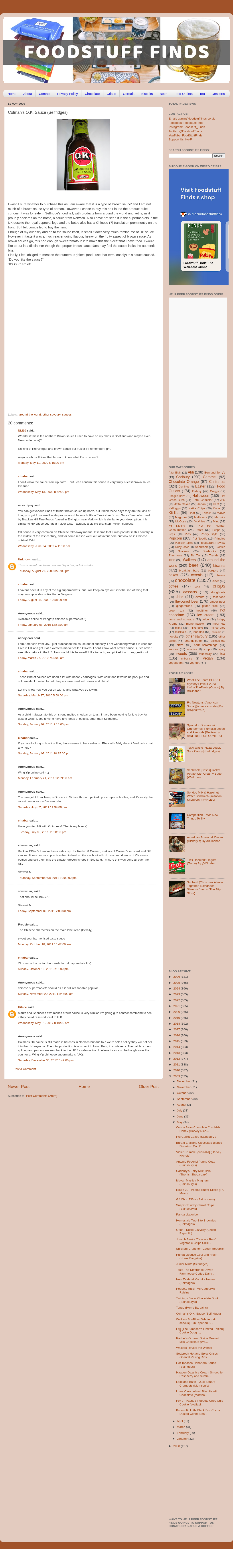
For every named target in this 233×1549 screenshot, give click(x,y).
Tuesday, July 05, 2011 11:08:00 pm (42, 832)
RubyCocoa (182, 547)
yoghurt (195, 662)
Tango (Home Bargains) (192, 1307)
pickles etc (218, 640)
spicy (221, 649)
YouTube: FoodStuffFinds (185, 135)
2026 (177, 976)
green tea (176, 610)
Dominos (184, 486)
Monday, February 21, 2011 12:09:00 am (45, 778)
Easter (200, 486)
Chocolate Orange (184, 482)
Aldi (191, 472)
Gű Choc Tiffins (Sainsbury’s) (195, 1199)
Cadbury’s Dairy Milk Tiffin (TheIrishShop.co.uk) (193, 1172)
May (180, 1122)
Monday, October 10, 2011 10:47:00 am (44, 944)
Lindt (191, 513)
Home (12, 94)
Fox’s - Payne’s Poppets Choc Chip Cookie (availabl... (199, 1402)
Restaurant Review (212, 542)
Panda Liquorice (187, 1214)
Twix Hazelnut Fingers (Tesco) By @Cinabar (201, 861)
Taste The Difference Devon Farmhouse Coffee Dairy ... (195, 1271)
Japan (201, 504)
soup (206, 649)
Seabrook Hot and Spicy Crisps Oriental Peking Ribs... (197, 1355)
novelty (173, 636)
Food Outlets (183, 94)
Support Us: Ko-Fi (180, 139)
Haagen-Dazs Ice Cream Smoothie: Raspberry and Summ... (199, 1374)
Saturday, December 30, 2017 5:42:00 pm (45, 1060)
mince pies (218, 627)
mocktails (180, 632)
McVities (199, 521)
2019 (177, 1017)
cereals (197, 575)
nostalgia (216, 632)
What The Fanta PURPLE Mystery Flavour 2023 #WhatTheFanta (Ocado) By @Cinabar (205, 685)
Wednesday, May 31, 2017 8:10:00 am (43, 1023)
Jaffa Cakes (182, 504)
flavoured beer (187, 601)
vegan (208, 658)
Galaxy (196, 491)
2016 (177, 1035)
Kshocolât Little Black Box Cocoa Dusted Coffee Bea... (198, 1412)
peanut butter (193, 640)
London (206, 513)
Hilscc (22, 1007)
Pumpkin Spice (184, 542)
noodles (199, 632)
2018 (177, 1023)
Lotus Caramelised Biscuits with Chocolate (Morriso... (197, 1393)
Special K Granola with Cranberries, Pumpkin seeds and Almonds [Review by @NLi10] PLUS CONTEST (206, 731)
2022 (177, 1000)
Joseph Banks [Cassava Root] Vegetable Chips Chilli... (196, 1241)
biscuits (219, 566)
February (183, 1433)
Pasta (199, 530)
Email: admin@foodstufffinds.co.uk (192, 118)
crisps (219, 586)
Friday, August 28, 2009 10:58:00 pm (42, 600)
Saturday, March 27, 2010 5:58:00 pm (43, 695)
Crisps (111, 94)
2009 (177, 1076)
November (184, 1087)
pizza (180, 645)
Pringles (219, 538)
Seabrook (201, 547)
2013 (177, 1053)
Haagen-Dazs (177, 496)
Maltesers (200, 517)
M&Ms (221, 513)
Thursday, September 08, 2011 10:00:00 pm (47, 877)
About (27, 94)
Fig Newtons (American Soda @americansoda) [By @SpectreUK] (205, 706)
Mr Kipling (177, 525)
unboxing (186, 658)
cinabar (23, 476)
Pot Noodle (199, 538)
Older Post (149, 1086)
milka (178, 627)
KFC (216, 504)
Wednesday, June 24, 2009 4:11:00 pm (44, 546)
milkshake (196, 627)
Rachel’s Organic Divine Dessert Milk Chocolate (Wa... (197, 1340)
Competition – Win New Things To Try (202, 816)
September (184, 1099)
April (180, 1421)
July (180, 1110)
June (180, 1116)
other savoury (51, 414)
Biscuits (147, 94)
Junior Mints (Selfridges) (192, 1264)
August (182, 1104)
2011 (177, 1064)
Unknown (25, 559)
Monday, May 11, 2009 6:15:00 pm (41, 462)
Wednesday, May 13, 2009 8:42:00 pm (43, 492)
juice (206, 619)
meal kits (219, 623)
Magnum (181, 517)
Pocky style (209, 534)
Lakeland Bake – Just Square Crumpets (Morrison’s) (195, 1383)
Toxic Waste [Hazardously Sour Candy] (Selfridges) (204, 749)
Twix (172, 560)
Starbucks (209, 551)
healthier (202, 610)
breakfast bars (189, 570)
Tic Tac (196, 555)
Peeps (216, 530)
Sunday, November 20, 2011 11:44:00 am (45, 993)
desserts (190, 592)
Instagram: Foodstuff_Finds (187, 127)
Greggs (214, 491)
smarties (192, 649)
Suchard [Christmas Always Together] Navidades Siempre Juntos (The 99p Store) (205, 888)
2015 (177, 1041)
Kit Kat (174, 513)
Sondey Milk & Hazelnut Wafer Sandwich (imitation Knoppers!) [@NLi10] (204, 796)
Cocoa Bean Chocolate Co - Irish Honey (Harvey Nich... (198, 1129)
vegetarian (176, 662)
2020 (177, 1011)
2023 (177, 994)
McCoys (180, 521)
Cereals (128, 94)
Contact (44, 94)
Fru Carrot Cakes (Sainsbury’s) (196, 1136)
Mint (216, 521)
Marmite (219, 517)
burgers (213, 570)
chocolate (185, 580)
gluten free (210, 606)
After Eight (175, 472)
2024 (177, 988)
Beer (163, 94)
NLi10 (22, 430)
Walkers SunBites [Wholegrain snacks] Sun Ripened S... (196, 1321)
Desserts (218, 94)
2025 (177, 982)
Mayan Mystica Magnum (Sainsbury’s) (192, 1182)
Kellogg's (175, 508)
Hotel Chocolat (202, 500)
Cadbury (183, 477)
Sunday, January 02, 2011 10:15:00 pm (44, 753)
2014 (177, 1047)
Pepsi (172, 534)
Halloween (200, 496)
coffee (173, 586)
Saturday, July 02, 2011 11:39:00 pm (42, 807)
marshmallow (195, 623)
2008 (177, 1446)
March (181, 1427)
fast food (219, 597)
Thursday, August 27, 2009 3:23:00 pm (43, 571)
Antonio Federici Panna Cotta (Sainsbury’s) (195, 1163)
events (199, 597)
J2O (222, 500)
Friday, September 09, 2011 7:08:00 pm (44, 911)
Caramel (209, 477)
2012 (177, 1058)
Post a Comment (25, 1069)
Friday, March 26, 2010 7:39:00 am (41, 658)
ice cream (205, 615)
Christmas (217, 482)
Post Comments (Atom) (41, 1095)
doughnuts (218, 592)
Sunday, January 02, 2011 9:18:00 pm (43, 724)
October (182, 1093)
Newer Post (19, 1086)
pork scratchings (205, 645)
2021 (177, 1006)
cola (197, 586)
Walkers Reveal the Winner (194, 1347)
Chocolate (92, 94)
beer (193, 565)
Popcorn (175, 538)
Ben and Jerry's (214, 472)
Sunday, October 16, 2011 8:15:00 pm (43, 969)
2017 (177, 1029)
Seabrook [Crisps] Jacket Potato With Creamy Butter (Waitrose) (205, 773)
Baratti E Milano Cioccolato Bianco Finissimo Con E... (199, 1144)
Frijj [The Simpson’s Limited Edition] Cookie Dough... (200, 1330)
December (184, 1081)
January (182, 1438)
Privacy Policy (67, 94)
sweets (181, 654)
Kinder (217, 508)
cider (215, 581)
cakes (173, 575)
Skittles (220, 547)
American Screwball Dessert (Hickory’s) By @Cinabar (206, 839)
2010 (177, 1070)
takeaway (205, 654)
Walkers (189, 560)
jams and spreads (181, 619)
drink (179, 597)
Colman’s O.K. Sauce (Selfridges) (198, 1313)
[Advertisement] (41, 363)
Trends (213, 555)
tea (222, 654)
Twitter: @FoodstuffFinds (185, 131)
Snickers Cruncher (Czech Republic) (200, 1248)
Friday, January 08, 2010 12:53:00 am (43, 624)
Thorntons (175, 555)
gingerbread (184, 606)
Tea (202, 94)
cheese (220, 575)
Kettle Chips (197, 508)
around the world (29, 414)
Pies (188, 534)
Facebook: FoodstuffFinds (186, 122)
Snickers (184, 551)
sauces (67, 414)
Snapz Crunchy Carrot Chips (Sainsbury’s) (195, 1206)
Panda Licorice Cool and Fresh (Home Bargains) (196, 1256)
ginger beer (217, 601)
